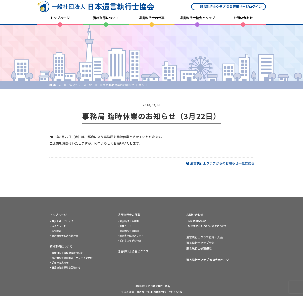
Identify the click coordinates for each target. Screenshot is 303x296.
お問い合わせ (243, 17)
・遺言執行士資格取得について (66, 253)
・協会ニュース (57, 226)
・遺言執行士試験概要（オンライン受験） (72, 257)
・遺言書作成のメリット (130, 235)
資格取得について (106, 17)
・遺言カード (124, 226)
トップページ (60, 17)
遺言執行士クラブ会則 (200, 243)
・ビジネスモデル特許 (129, 240)
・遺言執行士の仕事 (128, 221)
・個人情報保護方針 (196, 221)
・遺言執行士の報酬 (128, 230)
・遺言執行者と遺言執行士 (63, 235)
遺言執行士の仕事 (151, 17)
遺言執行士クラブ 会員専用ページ (207, 260)
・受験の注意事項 (58, 262)
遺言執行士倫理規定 (199, 248)
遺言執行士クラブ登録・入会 (204, 237)
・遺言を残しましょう (61, 221)
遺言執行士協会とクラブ (197, 17)
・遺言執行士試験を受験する (65, 267)
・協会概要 (55, 230)
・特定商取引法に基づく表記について (206, 226)
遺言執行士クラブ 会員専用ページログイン (231, 6)
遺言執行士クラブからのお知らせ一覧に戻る (222, 163)
